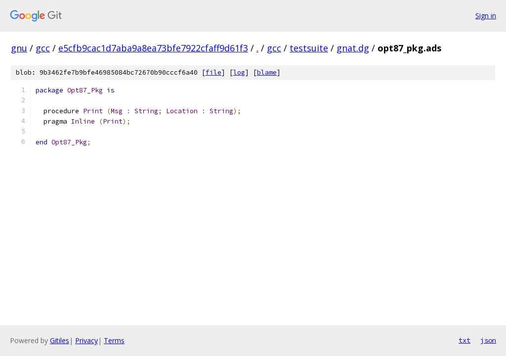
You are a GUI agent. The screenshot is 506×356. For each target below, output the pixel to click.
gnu (19, 48)
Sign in (485, 15)
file (213, 72)
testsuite (309, 48)
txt (464, 340)
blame (267, 72)
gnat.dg (353, 48)
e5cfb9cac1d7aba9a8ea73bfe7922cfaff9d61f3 (153, 48)
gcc (43, 48)
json (488, 340)
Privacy (86, 340)
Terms (114, 340)
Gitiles (59, 340)
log (239, 72)
